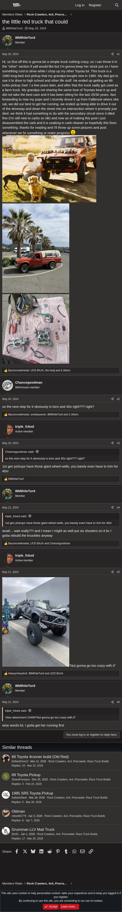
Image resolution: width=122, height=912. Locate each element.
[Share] (112, 54)
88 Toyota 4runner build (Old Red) (40, 757)
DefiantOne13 (20, 761)
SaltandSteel (19, 797)
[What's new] (107, 5)
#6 (118, 702)
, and (39, 543)
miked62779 (19, 816)
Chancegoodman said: (19, 451)
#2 (118, 399)
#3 (118, 443)
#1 (118, 54)
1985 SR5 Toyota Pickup (32, 793)
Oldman (18, 811)
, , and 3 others (39, 370)
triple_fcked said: (16, 516)
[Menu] (6, 5)
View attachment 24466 (20, 717)
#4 (118, 507)
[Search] (116, 5)
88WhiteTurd (14, 28)
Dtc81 (15, 834)
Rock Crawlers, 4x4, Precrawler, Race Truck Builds (78, 761)
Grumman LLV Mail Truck (33, 829)
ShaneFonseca (21, 779)
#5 (118, 572)
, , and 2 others (43, 414)
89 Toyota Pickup (26, 775)
